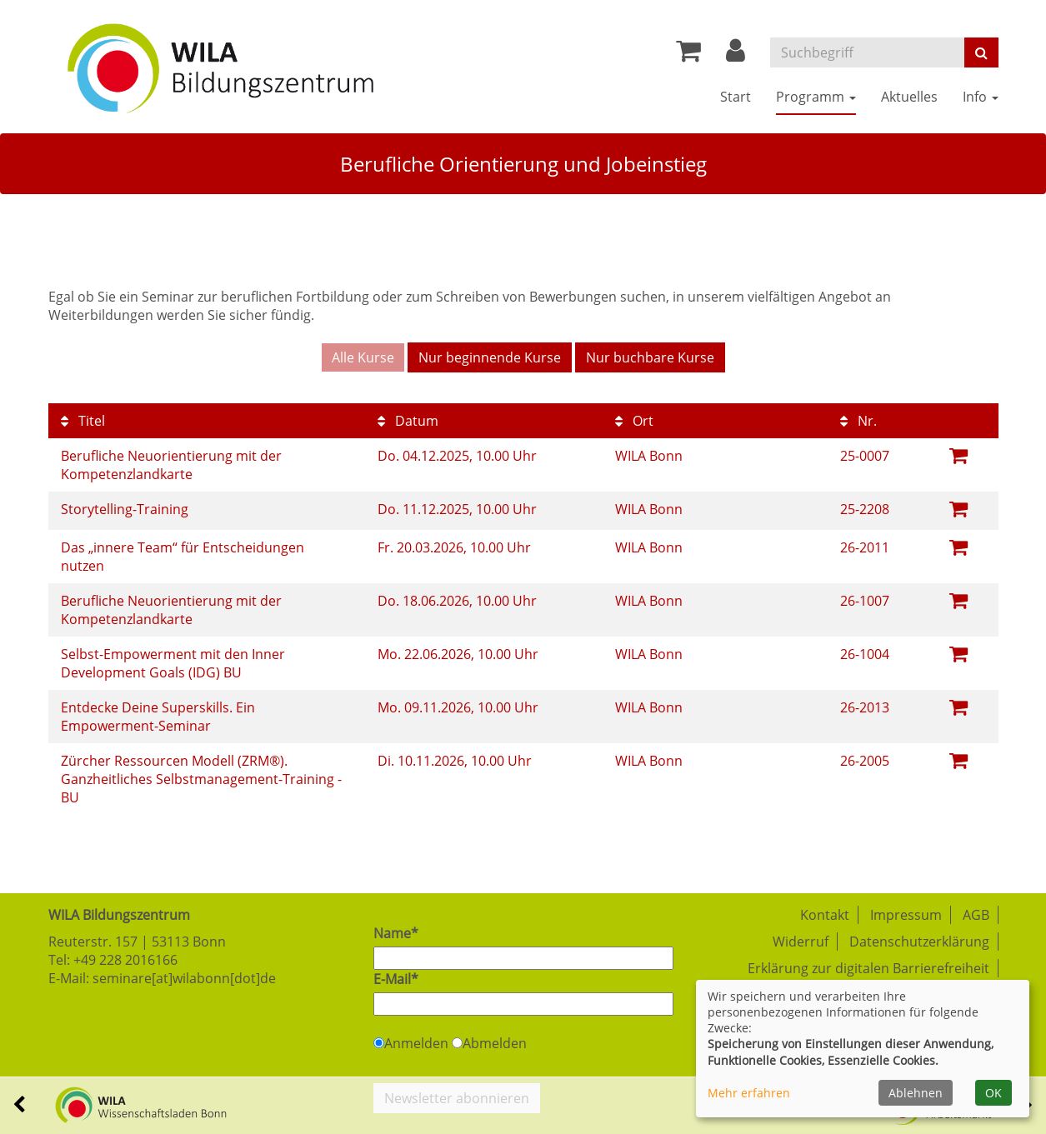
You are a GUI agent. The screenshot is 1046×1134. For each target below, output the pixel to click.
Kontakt (824, 915)
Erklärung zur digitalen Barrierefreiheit (868, 968)
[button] (735, 55)
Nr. (858, 421)
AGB (976, 915)
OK (993, 1093)
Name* (395, 933)
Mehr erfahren (749, 1093)
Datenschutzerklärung (919, 941)
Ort (634, 421)
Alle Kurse (363, 357)
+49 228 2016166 (125, 960)
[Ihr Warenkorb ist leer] (688, 55)
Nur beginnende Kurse (489, 357)
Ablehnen (915, 1093)
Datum (408, 421)
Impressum (906, 915)
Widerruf (800, 941)
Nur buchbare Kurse (650, 357)
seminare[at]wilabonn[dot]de (184, 978)
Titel (83, 421)
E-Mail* (395, 979)
